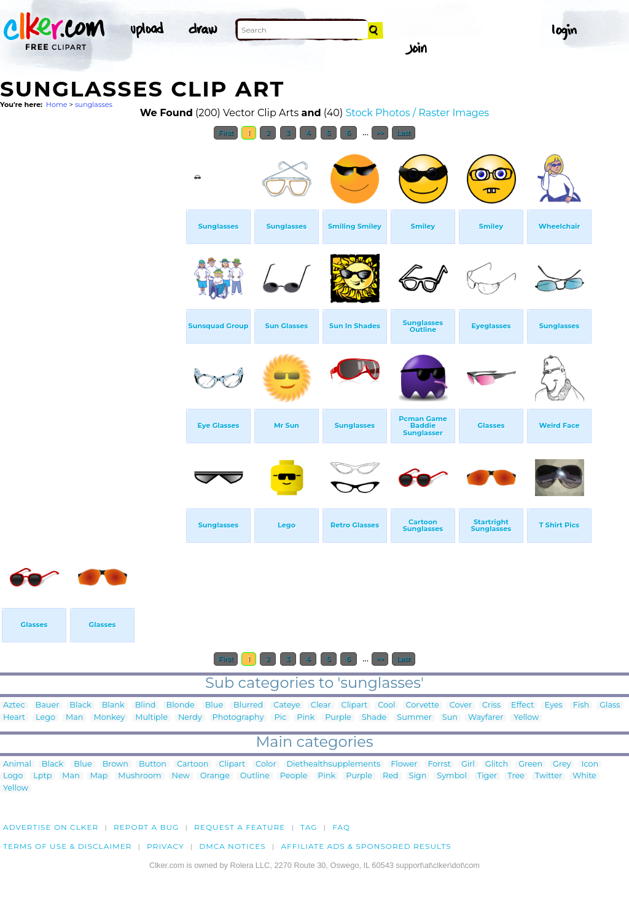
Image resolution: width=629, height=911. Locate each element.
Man (74, 718)
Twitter (548, 776)
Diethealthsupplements (334, 764)
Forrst (439, 764)
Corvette (422, 705)
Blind (145, 705)
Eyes (553, 705)
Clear (321, 705)
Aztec (14, 705)
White (584, 776)
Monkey (109, 718)
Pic (280, 718)
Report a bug (146, 827)
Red (391, 776)
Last (403, 132)
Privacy (165, 846)
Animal (17, 764)
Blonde (180, 705)
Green (530, 764)
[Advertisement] (92, 330)
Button (152, 764)
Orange (215, 776)
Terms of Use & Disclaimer (67, 846)
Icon (590, 764)
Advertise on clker (50, 827)
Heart (14, 718)
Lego (45, 718)
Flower (404, 764)
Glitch (496, 764)
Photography (238, 718)
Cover (461, 705)
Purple (338, 718)
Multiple (151, 718)
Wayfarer (485, 718)
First (225, 132)
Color (266, 764)
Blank (113, 705)
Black (80, 705)
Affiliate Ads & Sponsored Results (366, 846)
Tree (516, 776)
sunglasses (93, 104)
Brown (115, 764)
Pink (305, 718)
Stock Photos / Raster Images (417, 113)
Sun (450, 718)
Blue (214, 705)
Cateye (286, 705)
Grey (562, 764)
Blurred (248, 705)
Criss (491, 705)
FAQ (341, 827)
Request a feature (239, 827)
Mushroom (139, 776)
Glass (610, 705)
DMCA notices (232, 846)
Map (98, 776)
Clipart (355, 705)
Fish (581, 705)
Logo (13, 776)
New (181, 776)
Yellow (526, 718)
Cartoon (193, 764)
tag (308, 827)
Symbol (452, 776)
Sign (418, 776)
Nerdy (190, 718)
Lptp (42, 776)
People (294, 776)
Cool (386, 705)
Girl (468, 764)
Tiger (487, 776)
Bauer (48, 705)
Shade (374, 718)
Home (57, 104)
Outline (255, 776)
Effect (522, 705)
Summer (414, 718)
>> (380, 132)
